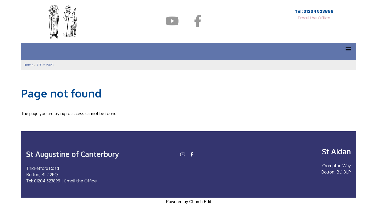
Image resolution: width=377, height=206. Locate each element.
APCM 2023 (45, 65)
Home (28, 65)
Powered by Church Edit (188, 201)
